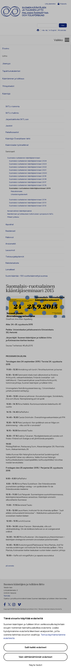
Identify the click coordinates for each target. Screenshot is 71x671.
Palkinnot (10, 237)
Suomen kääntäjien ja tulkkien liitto (30, 11)
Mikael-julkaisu (13, 217)
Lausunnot (10, 250)
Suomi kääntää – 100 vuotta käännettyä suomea (26, 276)
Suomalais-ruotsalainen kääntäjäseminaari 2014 (27, 199)
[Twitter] (10, 605)
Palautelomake (16, 191)
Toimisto (7, 596)
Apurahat (10, 224)
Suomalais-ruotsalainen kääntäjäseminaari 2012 (27, 206)
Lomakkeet (10, 269)
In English (52, 30)
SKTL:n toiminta (12, 106)
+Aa (43, 30)
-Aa (46, 30)
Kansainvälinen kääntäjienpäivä (19, 211)
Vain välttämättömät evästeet (35, 657)
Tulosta (38, 30)
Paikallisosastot (12, 132)
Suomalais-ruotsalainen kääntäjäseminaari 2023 (28, 164)
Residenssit (10, 231)
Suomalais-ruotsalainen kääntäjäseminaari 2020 (28, 173)
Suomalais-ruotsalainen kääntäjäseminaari (23, 158)
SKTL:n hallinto (12, 113)
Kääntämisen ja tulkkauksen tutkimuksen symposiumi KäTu (30, 214)
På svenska (62, 30)
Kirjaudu (62, 4)
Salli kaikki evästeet (35, 647)
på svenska (10, 566)
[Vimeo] (20, 605)
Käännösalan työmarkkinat (17, 145)
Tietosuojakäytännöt (15, 256)
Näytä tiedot (35, 665)
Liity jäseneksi (50, 4)
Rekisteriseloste (12, 263)
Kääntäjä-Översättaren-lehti (18, 138)
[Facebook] (5, 605)
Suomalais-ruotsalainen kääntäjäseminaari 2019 (27, 176)
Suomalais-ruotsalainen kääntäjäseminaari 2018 (27, 179)
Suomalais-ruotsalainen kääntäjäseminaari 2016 (27, 185)
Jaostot (9, 126)
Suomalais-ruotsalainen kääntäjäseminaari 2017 (27, 182)
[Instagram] (14, 605)
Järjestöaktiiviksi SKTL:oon (17, 119)
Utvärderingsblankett (19, 194)
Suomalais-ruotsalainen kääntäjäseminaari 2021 (27, 170)
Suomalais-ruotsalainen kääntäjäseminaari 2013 (27, 202)
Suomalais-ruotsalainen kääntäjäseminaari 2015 (30, 188)
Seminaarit (10, 151)
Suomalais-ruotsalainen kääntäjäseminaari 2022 (28, 167)
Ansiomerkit (11, 244)
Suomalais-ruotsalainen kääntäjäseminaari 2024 (28, 161)
